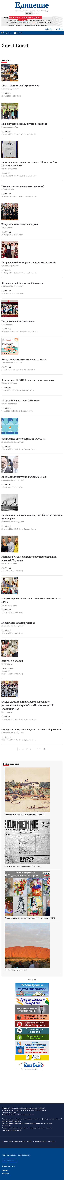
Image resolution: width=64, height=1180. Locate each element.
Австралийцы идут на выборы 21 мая (23, 476)
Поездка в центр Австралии (16, 970)
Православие (6, 227)
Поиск (48, 29)
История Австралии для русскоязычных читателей (24, 814)
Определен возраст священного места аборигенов (31, 729)
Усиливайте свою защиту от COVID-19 (23, 438)
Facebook (5, 1170)
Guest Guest (6, 93)
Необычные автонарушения (18, 622)
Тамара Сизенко (7, 668)
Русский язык (6, 324)
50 (40, 749)
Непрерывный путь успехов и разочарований (28, 262)
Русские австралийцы (9, 89)
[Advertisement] (32, 1085)
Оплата (18, 33)
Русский (28, 13)
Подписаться (9, 1160)
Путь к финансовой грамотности (20, 85)
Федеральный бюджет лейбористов (22, 283)
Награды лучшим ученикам (17, 321)
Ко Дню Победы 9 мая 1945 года (20, 400)
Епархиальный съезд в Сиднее (19, 224)
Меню (59, 29)
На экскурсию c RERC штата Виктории (24, 123)
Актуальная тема (7, 189)
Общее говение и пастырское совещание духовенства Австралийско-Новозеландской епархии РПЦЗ (27, 705)
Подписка (6, 33)
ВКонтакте (5, 1173)
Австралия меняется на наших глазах (23, 359)
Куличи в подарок (12, 660)
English (36, 13)
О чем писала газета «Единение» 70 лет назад (23, 866)
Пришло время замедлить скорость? (22, 186)
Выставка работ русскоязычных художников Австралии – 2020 (30, 918)
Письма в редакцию (9, 168)
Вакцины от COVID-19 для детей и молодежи (28, 379)
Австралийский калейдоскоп (12, 286)
